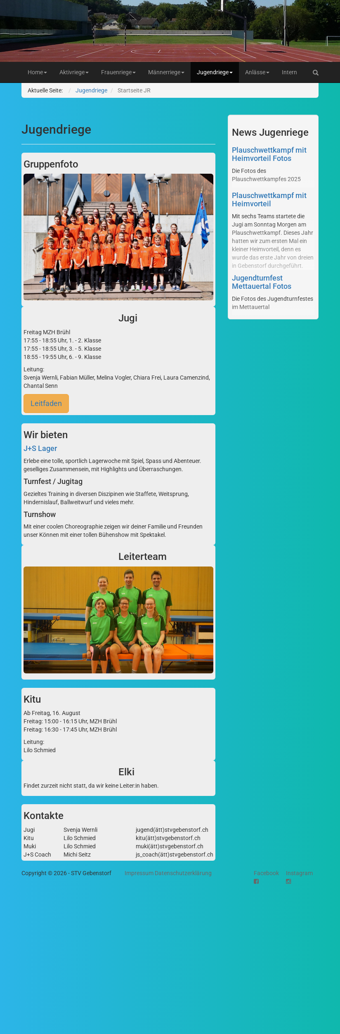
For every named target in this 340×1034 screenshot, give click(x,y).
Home (37, 72)
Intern (289, 72)
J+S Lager (40, 448)
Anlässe (257, 72)
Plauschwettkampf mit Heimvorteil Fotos (269, 154)
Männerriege (166, 72)
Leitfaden (46, 403)
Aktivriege (74, 72)
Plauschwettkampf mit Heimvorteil (269, 199)
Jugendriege (215, 72)
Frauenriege (118, 72)
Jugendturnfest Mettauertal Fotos (261, 282)
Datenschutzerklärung (183, 873)
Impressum (139, 873)
